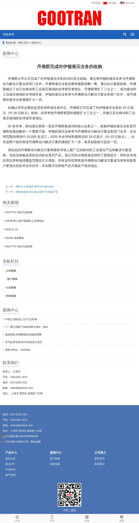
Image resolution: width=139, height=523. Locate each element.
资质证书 (99, 458)
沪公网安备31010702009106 (21, 436)
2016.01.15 (11, 229)
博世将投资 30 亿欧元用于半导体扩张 (37, 191)
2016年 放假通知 (14, 237)
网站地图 (36, 441)
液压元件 (10, 458)
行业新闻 (11, 287)
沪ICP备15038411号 (17, 441)
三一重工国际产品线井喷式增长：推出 (26, 326)
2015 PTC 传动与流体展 (18, 212)
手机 (52, 518)
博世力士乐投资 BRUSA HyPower (35, 186)
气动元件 (10, 469)
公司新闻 (11, 270)
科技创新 (11, 295)
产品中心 (11, 452)
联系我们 (99, 464)
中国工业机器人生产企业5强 (21, 319)
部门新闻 (12, 278)
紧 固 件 (9, 464)
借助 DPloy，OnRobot (17, 349)
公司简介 (100, 452)
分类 (87, 518)
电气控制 (10, 474)
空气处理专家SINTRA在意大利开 (23, 342)
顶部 (121, 518)
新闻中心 (36, 42)
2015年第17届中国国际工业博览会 (24, 220)
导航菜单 (8, 34)
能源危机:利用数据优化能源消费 (23, 334)
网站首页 (23, 42)
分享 (17, 518)
